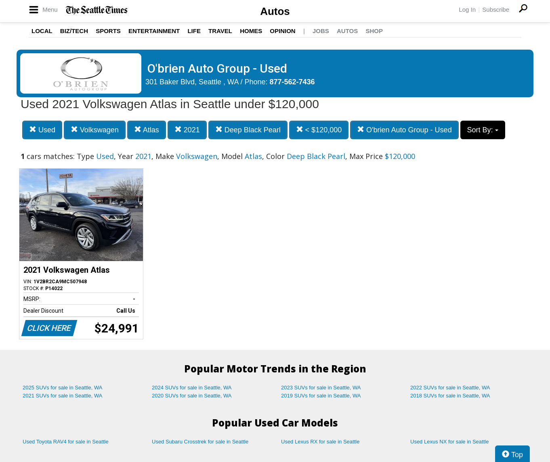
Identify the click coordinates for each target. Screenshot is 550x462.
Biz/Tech (74, 30)
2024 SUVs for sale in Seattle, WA (192, 388)
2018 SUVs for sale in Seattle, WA (450, 396)
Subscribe (495, 9)
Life (194, 30)
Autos (275, 11)
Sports (108, 30)
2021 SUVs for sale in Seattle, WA (63, 396)
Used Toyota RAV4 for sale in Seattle (66, 442)
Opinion (282, 30)
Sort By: (482, 130)
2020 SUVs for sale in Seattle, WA (192, 396)
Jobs (321, 30)
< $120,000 (319, 129)
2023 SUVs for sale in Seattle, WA (321, 388)
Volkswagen (95, 129)
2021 (187, 129)
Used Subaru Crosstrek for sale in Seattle (200, 442)
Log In (467, 9)
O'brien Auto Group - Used (404, 129)
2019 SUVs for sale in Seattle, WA (321, 396)
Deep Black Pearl (248, 129)
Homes (251, 30)
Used (42, 129)
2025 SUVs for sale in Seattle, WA (63, 388)
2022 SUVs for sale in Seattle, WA (450, 388)
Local (41, 30)
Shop (374, 30)
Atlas (146, 129)
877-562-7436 (292, 82)
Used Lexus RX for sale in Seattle (320, 442)
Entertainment (154, 30)
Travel (220, 30)
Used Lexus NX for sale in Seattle (449, 442)
